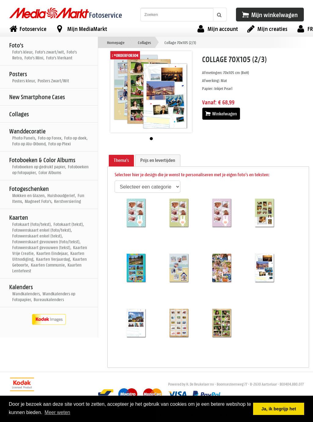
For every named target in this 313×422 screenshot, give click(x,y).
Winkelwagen (221, 114)
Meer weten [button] (57, 412)
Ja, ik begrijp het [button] (278, 408)
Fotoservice (105, 14)
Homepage (115, 42)
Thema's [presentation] (121, 160)
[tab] (121, 161)
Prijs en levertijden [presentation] (157, 160)
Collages (144, 42)
